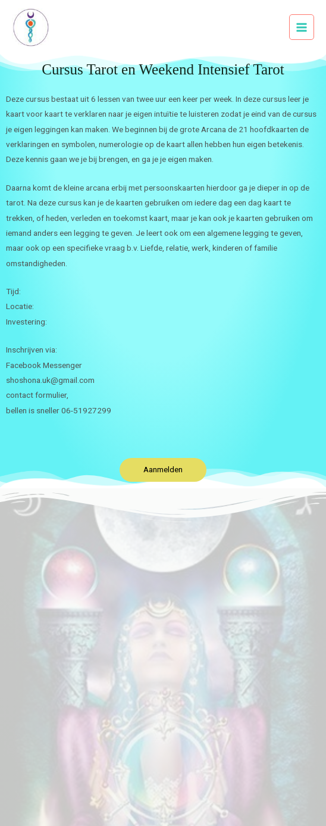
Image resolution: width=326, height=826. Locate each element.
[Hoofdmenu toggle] (302, 27)
